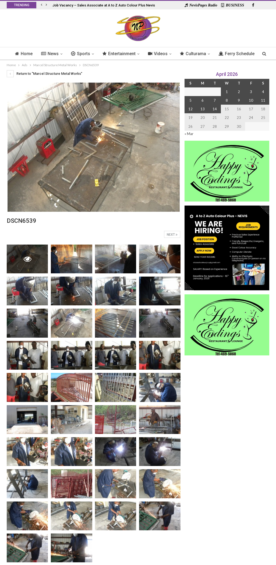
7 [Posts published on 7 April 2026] (215, 100)
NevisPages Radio (201, 5)
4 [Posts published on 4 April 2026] (263, 92)
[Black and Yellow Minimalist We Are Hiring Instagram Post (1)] (227, 247)
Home (32, 53)
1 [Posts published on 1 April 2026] (227, 92)
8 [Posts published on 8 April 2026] (227, 100)
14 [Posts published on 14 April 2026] (215, 109)
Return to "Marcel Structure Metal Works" (44, 74)
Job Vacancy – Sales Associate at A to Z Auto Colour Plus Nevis (103, 5)
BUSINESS (232, 5)
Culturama (206, 53)
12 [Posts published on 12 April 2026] (190, 109)
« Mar (189, 134)
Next (172, 234)
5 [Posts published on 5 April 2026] (190, 100)
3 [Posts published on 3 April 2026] (251, 92)
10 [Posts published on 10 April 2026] (251, 100)
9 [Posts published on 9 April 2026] (239, 100)
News (59, 53)
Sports (90, 53)
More (237, 53)
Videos (169, 53)
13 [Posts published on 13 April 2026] (202, 109)
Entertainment (130, 53)
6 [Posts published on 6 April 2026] (202, 100)
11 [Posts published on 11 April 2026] (263, 100)
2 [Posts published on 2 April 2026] (239, 92)
